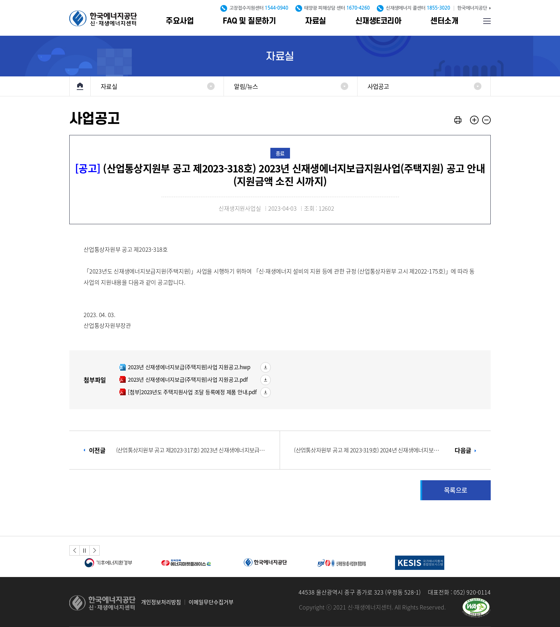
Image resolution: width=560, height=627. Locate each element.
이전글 (178, 450)
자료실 (315, 21)
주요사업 (180, 21)
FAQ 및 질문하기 (249, 21)
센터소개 (444, 21)
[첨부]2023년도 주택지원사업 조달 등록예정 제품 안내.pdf (187, 392)
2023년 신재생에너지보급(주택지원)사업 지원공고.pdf (183, 379)
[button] (74, 550)
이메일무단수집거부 (211, 602)
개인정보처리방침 (161, 602)
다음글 (382, 450)
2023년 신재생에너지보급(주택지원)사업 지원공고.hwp (184, 367)
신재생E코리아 (378, 21)
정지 (84, 550)
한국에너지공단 (472, 8)
